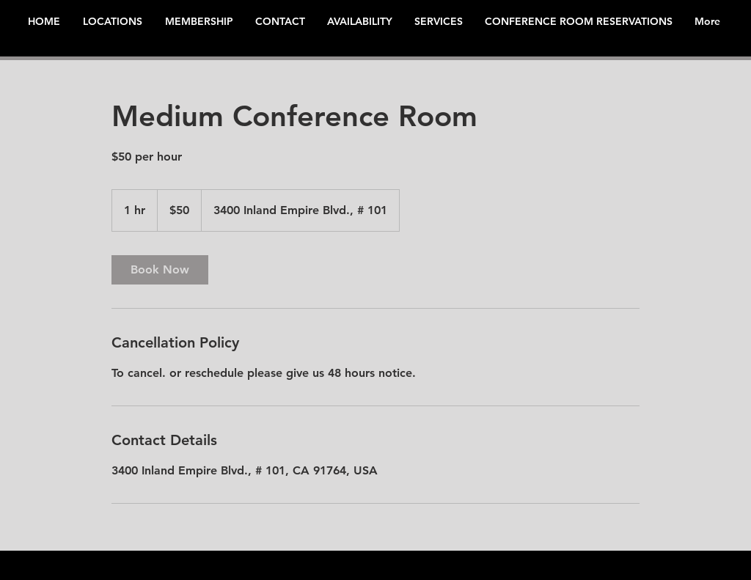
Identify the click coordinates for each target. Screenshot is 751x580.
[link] (159, 270)
